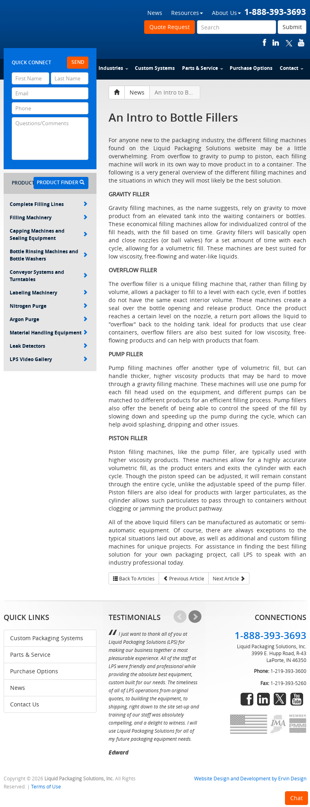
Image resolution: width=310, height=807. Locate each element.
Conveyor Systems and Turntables (49, 276)
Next (195, 616)
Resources (187, 13)
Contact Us (24, 704)
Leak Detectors (49, 346)
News (154, 13)
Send (77, 62)
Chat (296, 798)
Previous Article (183, 578)
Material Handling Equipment (49, 332)
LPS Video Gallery (49, 359)
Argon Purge (49, 319)
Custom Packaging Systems (46, 638)
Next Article (229, 578)
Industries (113, 68)
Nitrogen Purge (49, 306)
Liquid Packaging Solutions (57, 27)
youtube (301, 42)
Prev (180, 616)
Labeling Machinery (49, 292)
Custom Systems (155, 68)
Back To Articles (134, 578)
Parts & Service (202, 68)
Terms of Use (46, 787)
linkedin (275, 42)
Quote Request (169, 27)
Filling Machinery (49, 217)
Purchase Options (251, 68)
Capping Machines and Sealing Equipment (49, 234)
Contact (292, 68)
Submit (292, 27)
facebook (264, 42)
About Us (226, 13)
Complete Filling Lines (49, 204)
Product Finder (60, 182)
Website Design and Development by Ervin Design (250, 778)
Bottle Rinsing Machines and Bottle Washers (49, 255)
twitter (289, 42)
